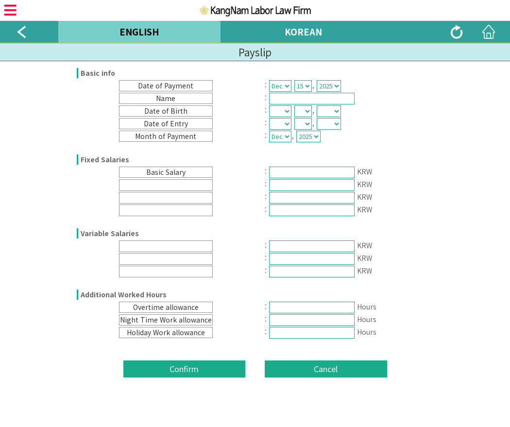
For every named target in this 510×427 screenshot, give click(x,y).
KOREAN (303, 31)
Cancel (326, 369)
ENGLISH (139, 31)
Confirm (184, 369)
